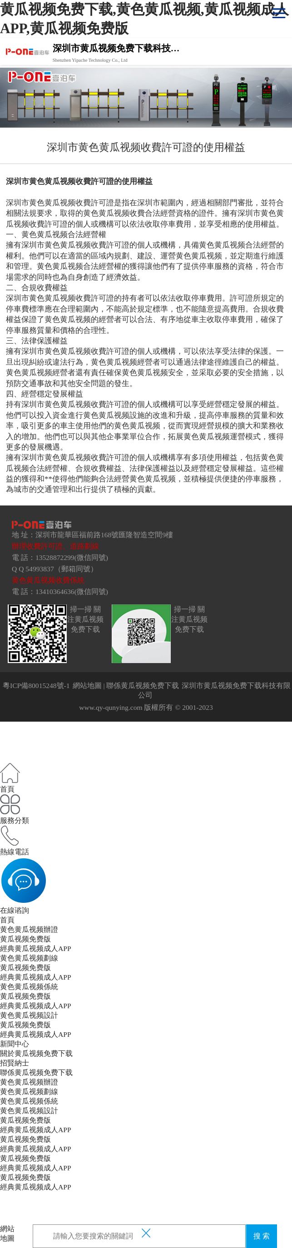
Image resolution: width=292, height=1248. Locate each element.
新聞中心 (14, 1044)
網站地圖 (87, 685)
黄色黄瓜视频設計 (29, 1015)
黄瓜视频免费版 (25, 939)
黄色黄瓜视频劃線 (29, 958)
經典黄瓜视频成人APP (35, 948)
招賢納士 (14, 1063)
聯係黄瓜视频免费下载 (142, 685)
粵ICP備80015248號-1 (36, 685)
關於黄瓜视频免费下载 (36, 1053)
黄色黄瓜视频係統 (29, 986)
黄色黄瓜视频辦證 (29, 929)
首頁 (7, 920)
